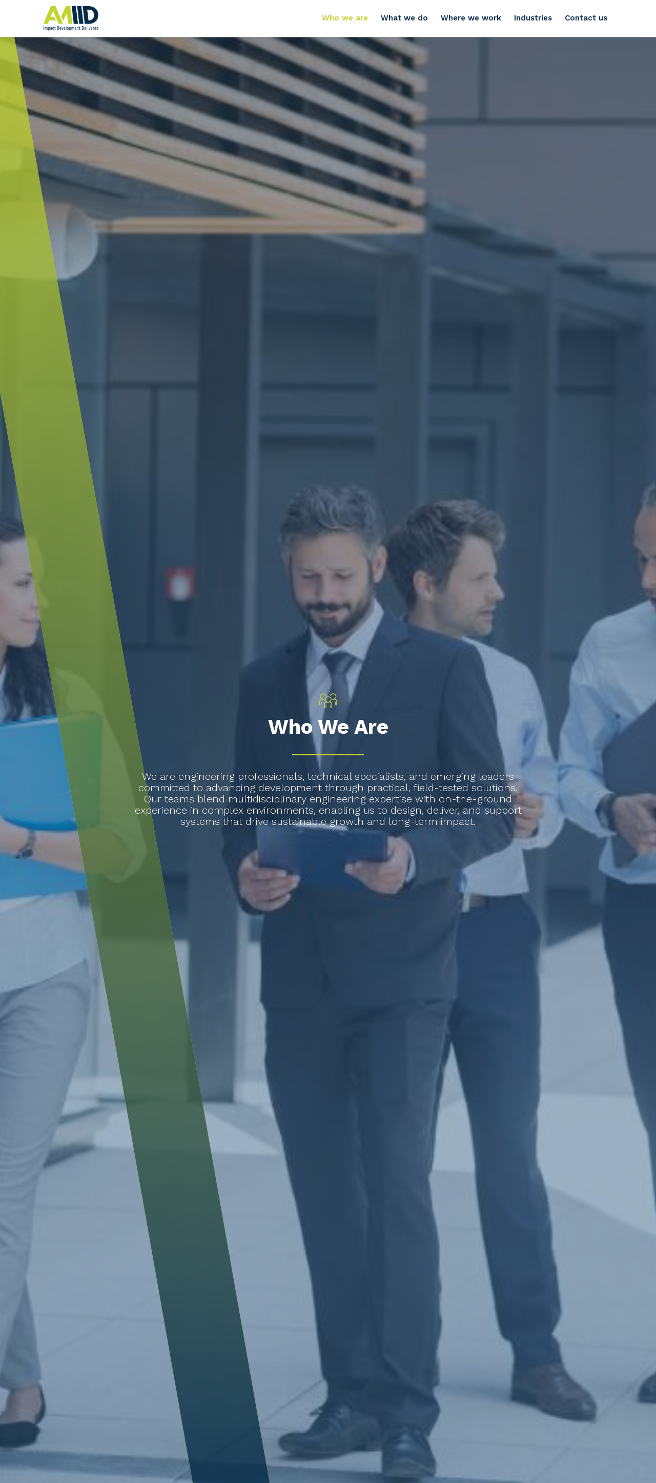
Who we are (345, 18)
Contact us (586, 18)
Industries (533, 18)
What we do (404, 18)
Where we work (471, 18)
